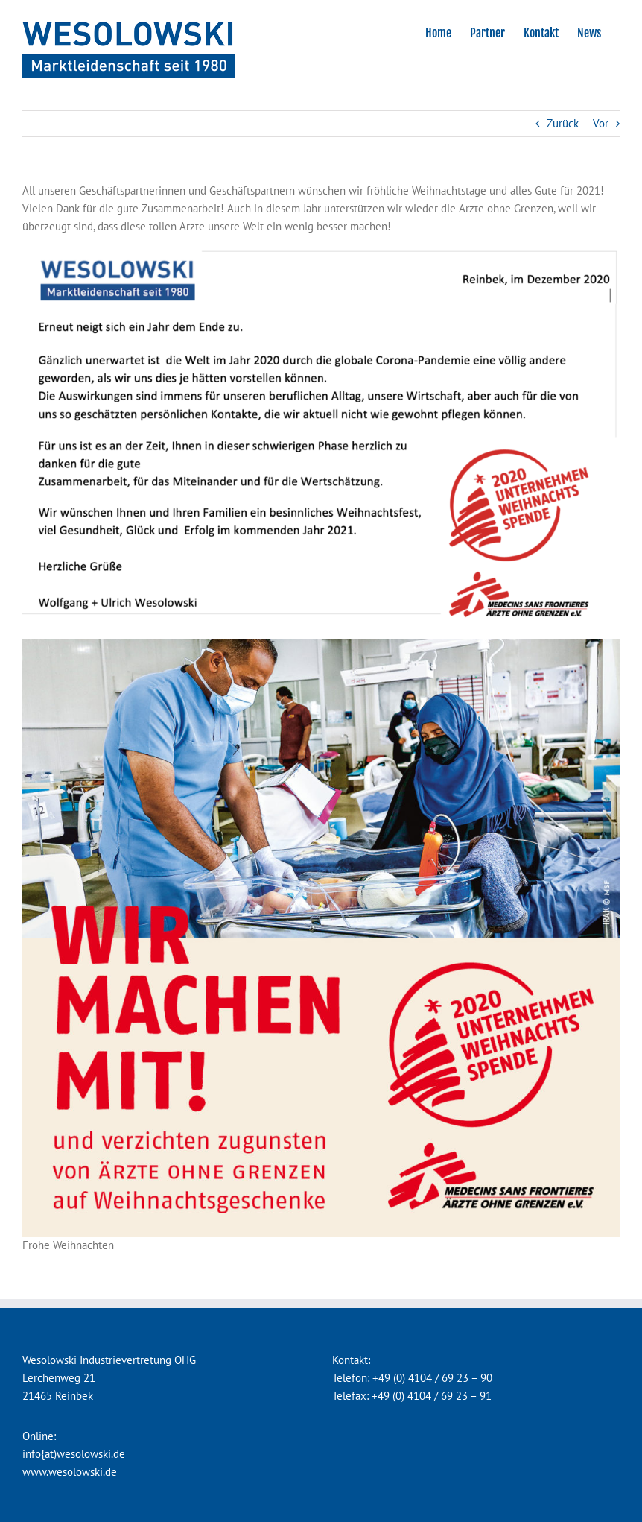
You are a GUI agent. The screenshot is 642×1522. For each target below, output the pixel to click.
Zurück (563, 123)
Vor (600, 123)
